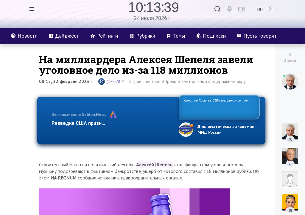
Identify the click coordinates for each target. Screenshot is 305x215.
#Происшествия (144, 81)
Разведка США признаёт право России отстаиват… (112, 123)
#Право (169, 81)
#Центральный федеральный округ (212, 81)
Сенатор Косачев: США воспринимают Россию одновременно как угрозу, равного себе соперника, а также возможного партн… (219, 107)
